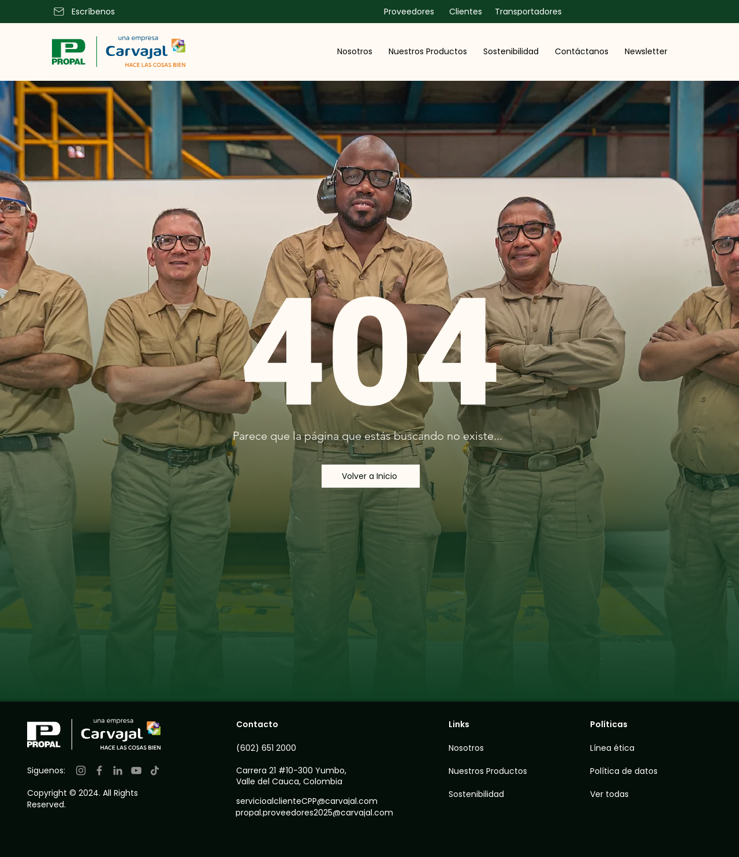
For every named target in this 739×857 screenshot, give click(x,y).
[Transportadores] (526, 11)
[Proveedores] (408, 11)
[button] (354, 51)
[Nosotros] (480, 747)
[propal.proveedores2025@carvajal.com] (322, 812)
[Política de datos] (644, 771)
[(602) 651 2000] (281, 747)
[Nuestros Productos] (489, 771)
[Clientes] (464, 11)
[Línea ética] (632, 747)
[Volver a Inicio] (371, 476)
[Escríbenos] (90, 11)
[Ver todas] (654, 794)
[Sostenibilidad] (480, 794)
